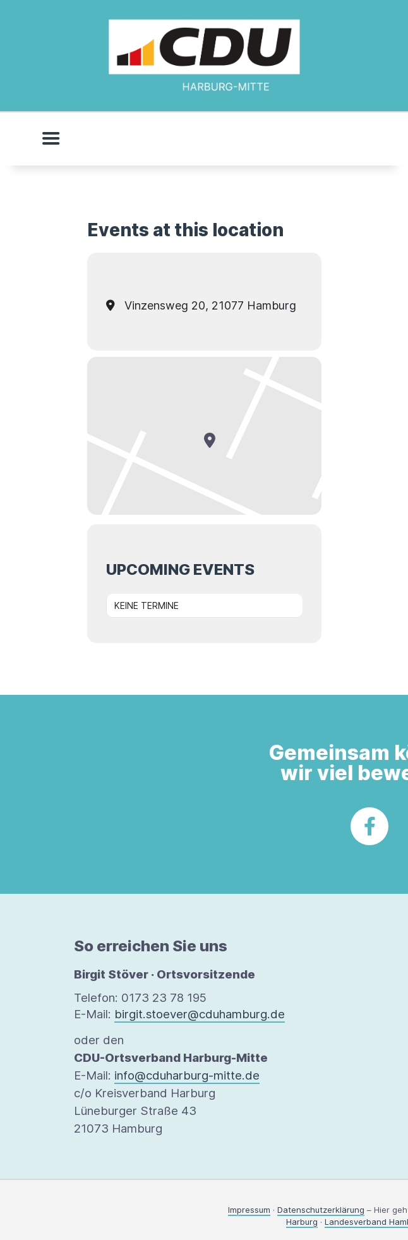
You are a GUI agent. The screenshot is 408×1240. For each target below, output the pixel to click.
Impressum (249, 1210)
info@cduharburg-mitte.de (187, 1075)
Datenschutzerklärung (320, 1210)
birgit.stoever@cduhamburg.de (199, 1014)
